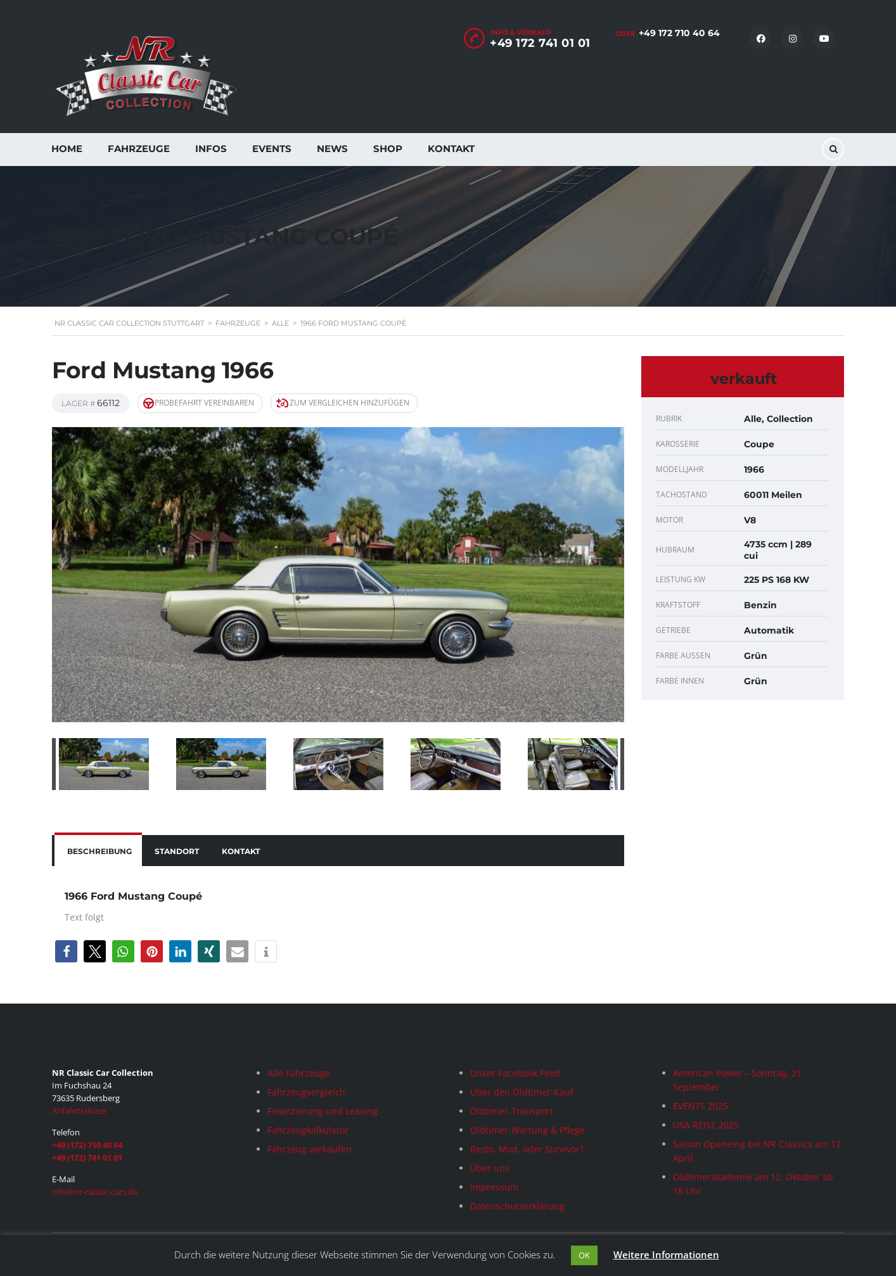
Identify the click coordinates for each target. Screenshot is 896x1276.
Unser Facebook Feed (515, 1073)
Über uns (489, 1168)
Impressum (494, 1187)
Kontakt (451, 149)
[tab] (98, 850)
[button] (66, 951)
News (332, 149)
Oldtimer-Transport (511, 1111)
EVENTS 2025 (700, 1106)
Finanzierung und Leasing (322, 1111)
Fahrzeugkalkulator (308, 1130)
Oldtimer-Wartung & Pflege (527, 1130)
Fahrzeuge (139, 149)
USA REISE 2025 (706, 1125)
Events (271, 149)
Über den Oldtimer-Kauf (521, 1092)
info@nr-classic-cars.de (95, 1191)
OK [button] (584, 1255)
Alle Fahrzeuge (298, 1073)
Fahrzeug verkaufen (309, 1149)
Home (66, 149)
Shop (387, 149)
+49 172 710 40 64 (679, 33)
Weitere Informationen (666, 1254)
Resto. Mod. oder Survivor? (527, 1149)
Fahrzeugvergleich (306, 1092)
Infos (211, 149)
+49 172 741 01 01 (540, 43)
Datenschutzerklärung (517, 1206)
